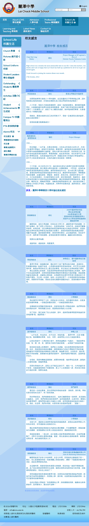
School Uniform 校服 (10, 67)
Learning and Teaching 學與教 (10, 31)
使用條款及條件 (78, 513)
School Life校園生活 (70, 22)
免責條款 (61, 513)
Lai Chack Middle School (33, 11)
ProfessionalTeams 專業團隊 (51, 22)
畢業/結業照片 (10, 147)
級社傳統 (7, 151)
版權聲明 (46, 513)
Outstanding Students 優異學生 (11, 87)
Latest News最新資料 (29, 31)
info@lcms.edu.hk (16, 510)
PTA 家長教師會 (11, 126)
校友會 (6, 144)
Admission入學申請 (34, 22)
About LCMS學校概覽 (18, 22)
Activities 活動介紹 (11, 97)
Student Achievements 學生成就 (11, 108)
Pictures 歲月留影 (10, 58)
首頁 (5, 19)
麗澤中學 (26, 6)
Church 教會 (9, 51)
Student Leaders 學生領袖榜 (11, 76)
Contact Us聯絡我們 (45, 30)
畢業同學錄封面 (10, 155)
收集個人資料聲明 (11, 517)
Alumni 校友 (9, 131)
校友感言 (7, 136)
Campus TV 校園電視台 (11, 119)
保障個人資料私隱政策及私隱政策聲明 (19, 513)
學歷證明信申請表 (11, 140)
